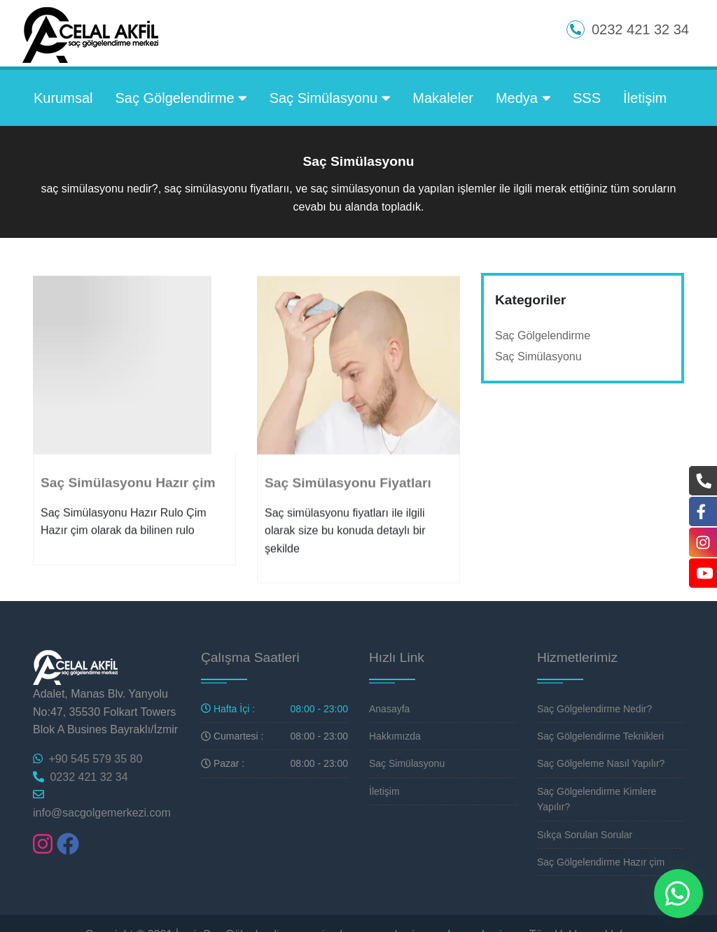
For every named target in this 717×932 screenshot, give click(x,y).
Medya (523, 98)
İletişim (645, 98)
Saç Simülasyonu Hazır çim (128, 495)
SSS (587, 98)
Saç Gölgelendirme (180, 98)
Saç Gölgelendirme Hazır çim (600, 862)
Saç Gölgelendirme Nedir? (594, 708)
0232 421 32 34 (80, 777)
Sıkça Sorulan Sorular (584, 834)
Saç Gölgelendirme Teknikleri (600, 736)
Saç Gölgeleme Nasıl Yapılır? (600, 763)
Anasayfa (389, 708)
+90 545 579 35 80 (87, 759)
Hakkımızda (395, 736)
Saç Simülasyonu (330, 98)
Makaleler (442, 98)
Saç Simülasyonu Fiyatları (348, 496)
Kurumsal (63, 98)
